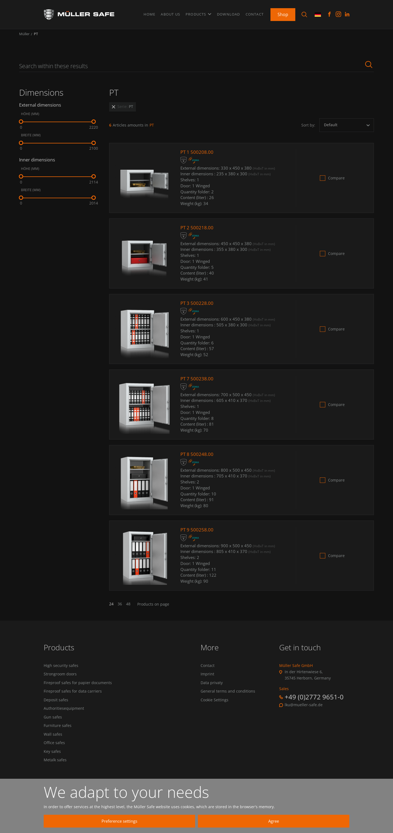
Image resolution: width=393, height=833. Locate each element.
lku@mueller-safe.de (304, 708)
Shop (283, 13)
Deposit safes (56, 705)
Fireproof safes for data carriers (73, 696)
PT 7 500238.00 (197, 382)
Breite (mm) (31, 139)
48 (128, 607)
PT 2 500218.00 (197, 231)
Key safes (52, 759)
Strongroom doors (60, 678)
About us (170, 13)
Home (150, 13)
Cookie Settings (214, 705)
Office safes (54, 750)
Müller (24, 37)
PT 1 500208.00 (197, 155)
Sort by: (308, 128)
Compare (336, 181)
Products (199, 13)
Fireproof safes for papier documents (78, 687)
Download (228, 13)
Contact (255, 13)
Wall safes (53, 741)
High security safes (61, 669)
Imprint (207, 678)
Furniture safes (58, 732)
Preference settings (190, 821)
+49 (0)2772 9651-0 (314, 700)
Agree (292, 821)
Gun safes (53, 723)
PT (36, 37)
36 (120, 607)
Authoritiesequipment (64, 714)
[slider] (21, 125)
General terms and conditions (228, 696)
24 (111, 607)
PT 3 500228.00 (197, 306)
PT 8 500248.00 (197, 458)
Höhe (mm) (30, 118)
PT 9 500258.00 (197, 533)
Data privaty (212, 687)
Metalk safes (55, 768)
